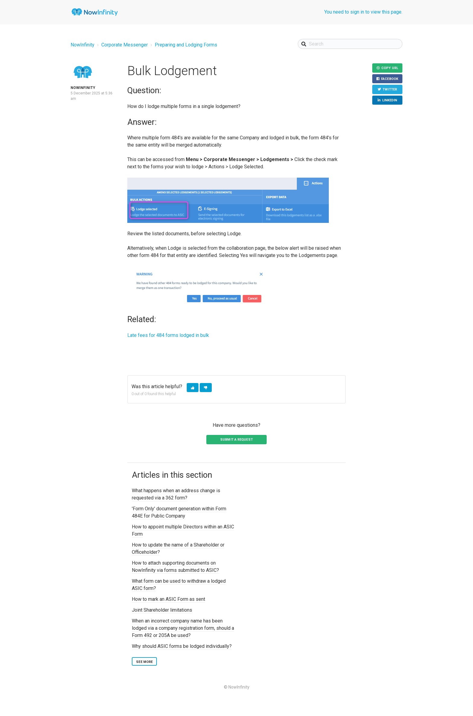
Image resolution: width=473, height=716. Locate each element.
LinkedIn (389, 100)
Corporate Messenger (124, 45)
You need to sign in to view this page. (363, 12)
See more (144, 662)
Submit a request (236, 440)
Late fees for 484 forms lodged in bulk (168, 335)
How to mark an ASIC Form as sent (168, 599)
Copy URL (389, 68)
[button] (192, 387)
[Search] (350, 44)
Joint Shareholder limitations (162, 610)
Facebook (389, 79)
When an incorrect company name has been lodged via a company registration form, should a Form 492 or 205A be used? (183, 628)
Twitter (390, 89)
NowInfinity (82, 45)
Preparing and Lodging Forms (186, 45)
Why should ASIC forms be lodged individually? (182, 646)
